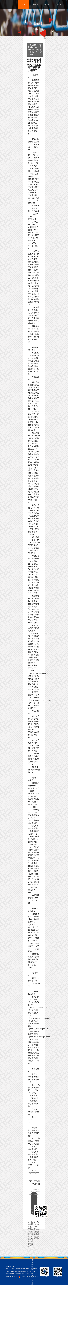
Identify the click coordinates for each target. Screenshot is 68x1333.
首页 (23, 4)
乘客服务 (46, 4)
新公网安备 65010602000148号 (28, 1277)
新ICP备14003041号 (11, 1277)
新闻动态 (35, 4)
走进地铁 (58, 4)
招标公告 (33, 52)
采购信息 (37, 50)
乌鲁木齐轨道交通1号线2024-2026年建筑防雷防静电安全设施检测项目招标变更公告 (37, 1230)
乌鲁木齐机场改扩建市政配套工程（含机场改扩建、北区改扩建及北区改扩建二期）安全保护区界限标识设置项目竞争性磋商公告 (30, 1234)
